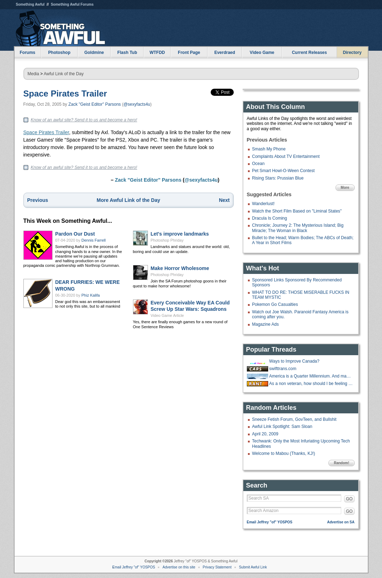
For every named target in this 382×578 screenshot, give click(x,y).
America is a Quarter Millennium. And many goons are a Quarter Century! (311, 376)
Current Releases (309, 52)
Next (224, 200)
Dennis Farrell (94, 240)
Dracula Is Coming (269, 218)
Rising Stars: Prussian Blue (278, 178)
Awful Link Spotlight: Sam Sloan (282, 426)
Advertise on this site (178, 567)
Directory (352, 52)
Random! (341, 463)
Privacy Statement (217, 567)
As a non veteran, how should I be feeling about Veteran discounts (311, 383)
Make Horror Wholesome (180, 268)
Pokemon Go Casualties (275, 304)
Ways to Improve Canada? (294, 361)
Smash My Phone (269, 149)
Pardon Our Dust (75, 234)
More (345, 187)
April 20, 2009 (265, 433)
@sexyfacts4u (136, 104)
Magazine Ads (265, 324)
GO (349, 498)
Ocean (258, 163)
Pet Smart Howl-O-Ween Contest (283, 170)
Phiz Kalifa (91, 295)
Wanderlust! (263, 203)
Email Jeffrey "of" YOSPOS (270, 522)
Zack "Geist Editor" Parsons (94, 104)
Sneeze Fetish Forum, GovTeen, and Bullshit (294, 419)
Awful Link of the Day (64, 73)
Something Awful (30, 4)
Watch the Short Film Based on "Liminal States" (297, 211)
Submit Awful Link (253, 567)
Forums (27, 52)
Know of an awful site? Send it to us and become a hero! (84, 119)
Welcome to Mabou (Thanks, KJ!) (283, 453)
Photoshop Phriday (167, 240)
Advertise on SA (340, 522)
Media (33, 73)
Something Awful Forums (72, 4)
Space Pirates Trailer (65, 93)
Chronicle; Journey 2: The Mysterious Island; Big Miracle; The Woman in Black (298, 228)
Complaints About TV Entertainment (286, 156)
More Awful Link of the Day (128, 200)
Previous (37, 200)
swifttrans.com (283, 368)
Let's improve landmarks (180, 234)
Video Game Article (167, 315)
